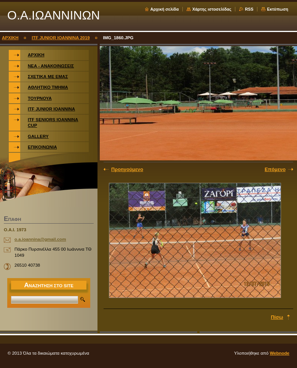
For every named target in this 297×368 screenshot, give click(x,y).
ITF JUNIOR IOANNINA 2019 (61, 37)
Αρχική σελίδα (164, 9)
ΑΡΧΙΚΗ (10, 37)
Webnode (279, 353)
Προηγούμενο (127, 169)
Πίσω (277, 317)
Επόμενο (275, 169)
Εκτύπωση (277, 9)
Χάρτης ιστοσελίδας (212, 9)
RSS (249, 9)
